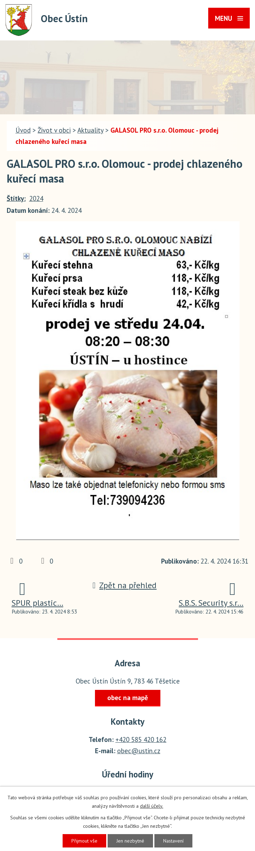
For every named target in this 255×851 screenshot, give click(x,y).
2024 (36, 198)
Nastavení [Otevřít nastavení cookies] (173, 841)
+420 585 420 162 (140, 739)
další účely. (151, 806)
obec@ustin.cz (138, 751)
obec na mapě (127, 697)
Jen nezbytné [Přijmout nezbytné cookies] (130, 841)
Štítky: (16, 198)
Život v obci (54, 130)
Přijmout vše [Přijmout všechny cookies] (84, 841)
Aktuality (90, 130)
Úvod (23, 130)
